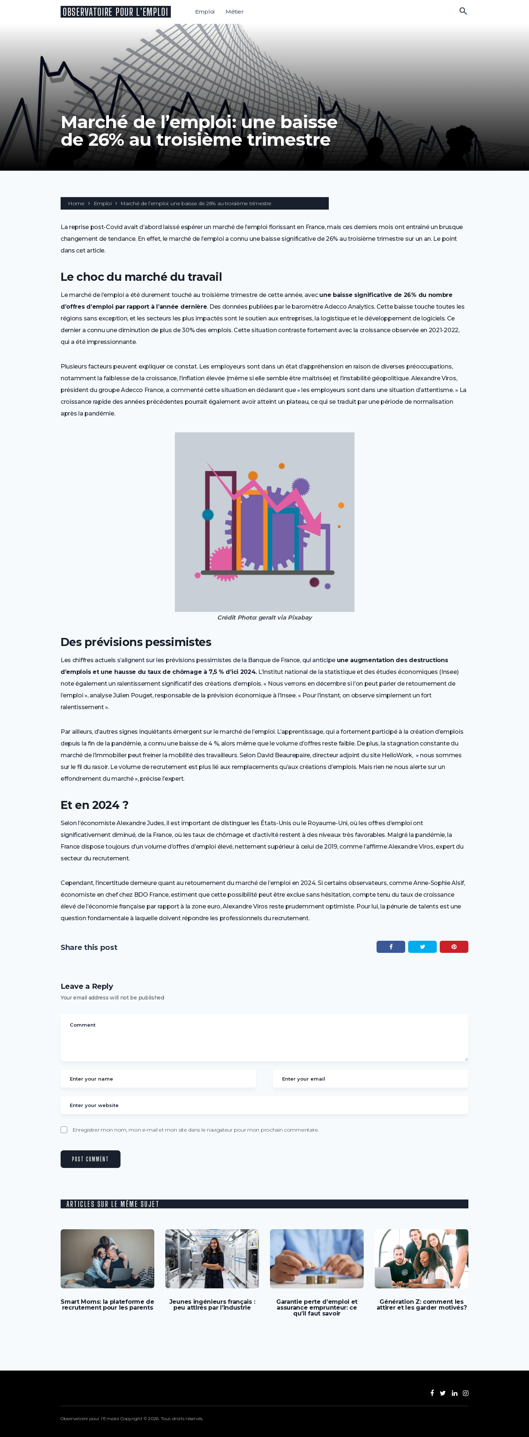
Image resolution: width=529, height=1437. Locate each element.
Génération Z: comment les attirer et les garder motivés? (422, 1305)
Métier (235, 11)
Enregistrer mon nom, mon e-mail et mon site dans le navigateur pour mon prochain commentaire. (195, 1129)
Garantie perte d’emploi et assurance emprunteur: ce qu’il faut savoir (316, 1308)
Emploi (205, 11)
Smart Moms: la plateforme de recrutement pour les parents (107, 1305)
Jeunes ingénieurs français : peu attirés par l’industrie (212, 1305)
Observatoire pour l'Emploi (116, 12)
